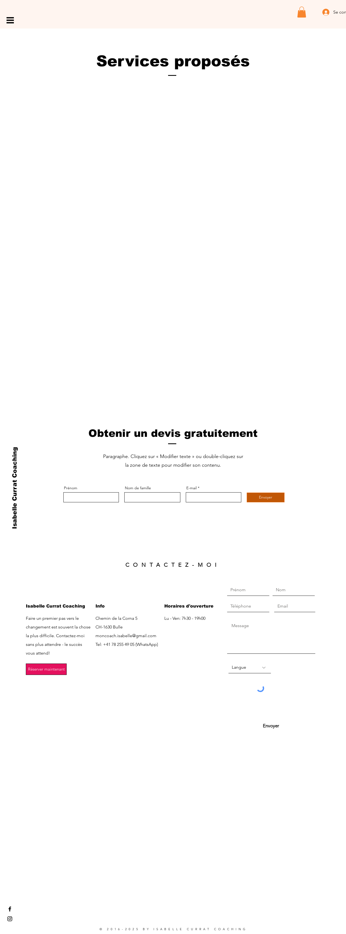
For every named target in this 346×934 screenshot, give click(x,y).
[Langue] (249, 667)
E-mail (191, 488)
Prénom (70, 488)
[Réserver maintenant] (46, 669)
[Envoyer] (266, 497)
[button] (10, 20)
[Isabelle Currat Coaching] (15, 488)
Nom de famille (138, 488)
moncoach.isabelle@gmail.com (125, 635)
